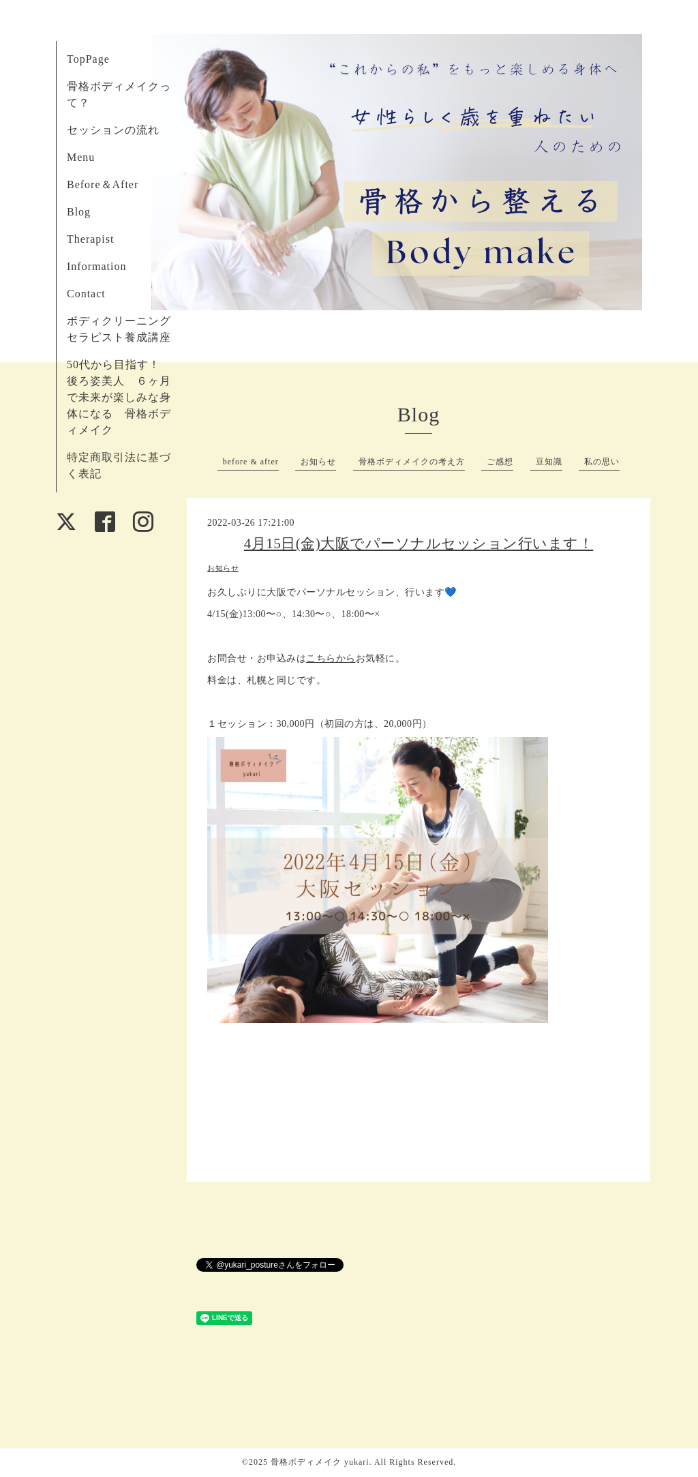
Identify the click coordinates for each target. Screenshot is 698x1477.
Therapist (90, 239)
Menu (81, 157)
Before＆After (102, 184)
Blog (79, 212)
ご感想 (500, 461)
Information (96, 266)
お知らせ (318, 461)
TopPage (88, 59)
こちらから (331, 658)
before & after (251, 461)
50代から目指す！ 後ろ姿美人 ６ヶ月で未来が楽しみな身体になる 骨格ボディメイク (119, 397)
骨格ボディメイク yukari (320, 1462)
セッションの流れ (113, 130)
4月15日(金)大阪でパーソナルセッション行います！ (419, 543)
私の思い (602, 461)
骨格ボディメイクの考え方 (412, 461)
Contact (86, 293)
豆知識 (549, 461)
